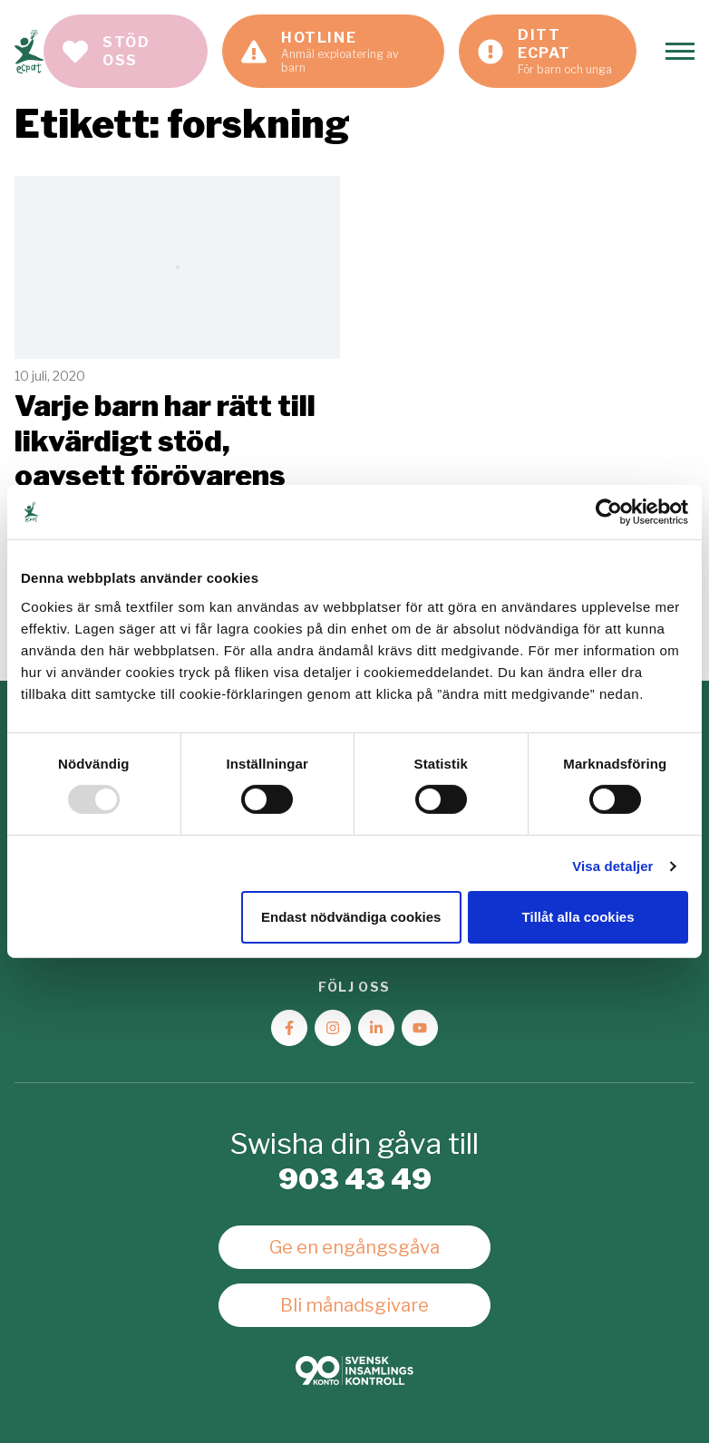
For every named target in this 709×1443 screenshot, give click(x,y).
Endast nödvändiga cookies (351, 917)
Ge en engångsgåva (354, 1247)
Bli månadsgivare (354, 1305)
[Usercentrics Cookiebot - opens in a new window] (608, 512)
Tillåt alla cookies (578, 917)
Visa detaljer (612, 866)
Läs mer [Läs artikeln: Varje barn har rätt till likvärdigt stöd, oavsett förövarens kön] (177, 399)
